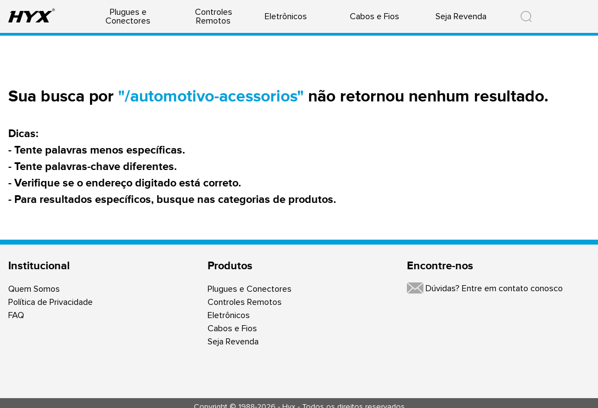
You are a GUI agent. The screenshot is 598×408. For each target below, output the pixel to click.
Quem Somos (34, 289)
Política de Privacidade (50, 302)
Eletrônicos (286, 16)
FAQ (16, 315)
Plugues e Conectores (127, 16)
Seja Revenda (461, 16)
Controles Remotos (213, 16)
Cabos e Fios (374, 16)
